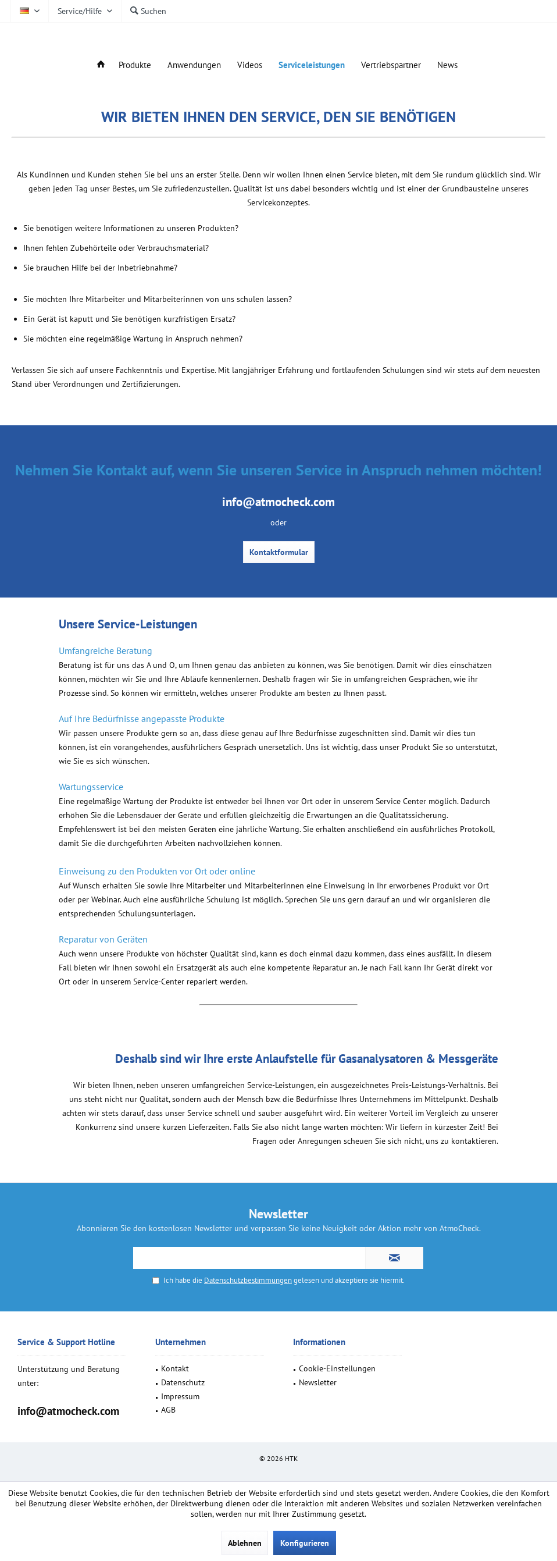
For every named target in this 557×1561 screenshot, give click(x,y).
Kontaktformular (278, 552)
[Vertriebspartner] (391, 65)
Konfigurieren (304, 1543)
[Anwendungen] (194, 65)
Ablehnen (245, 1543)
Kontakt (175, 1368)
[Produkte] (134, 65)
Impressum (180, 1396)
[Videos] (249, 65)
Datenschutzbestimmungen (248, 1280)
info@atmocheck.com (68, 1411)
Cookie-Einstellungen (337, 1368)
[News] (447, 65)
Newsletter (318, 1382)
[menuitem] (84, 11)
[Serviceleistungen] (311, 65)
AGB (168, 1409)
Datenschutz (183, 1382)
